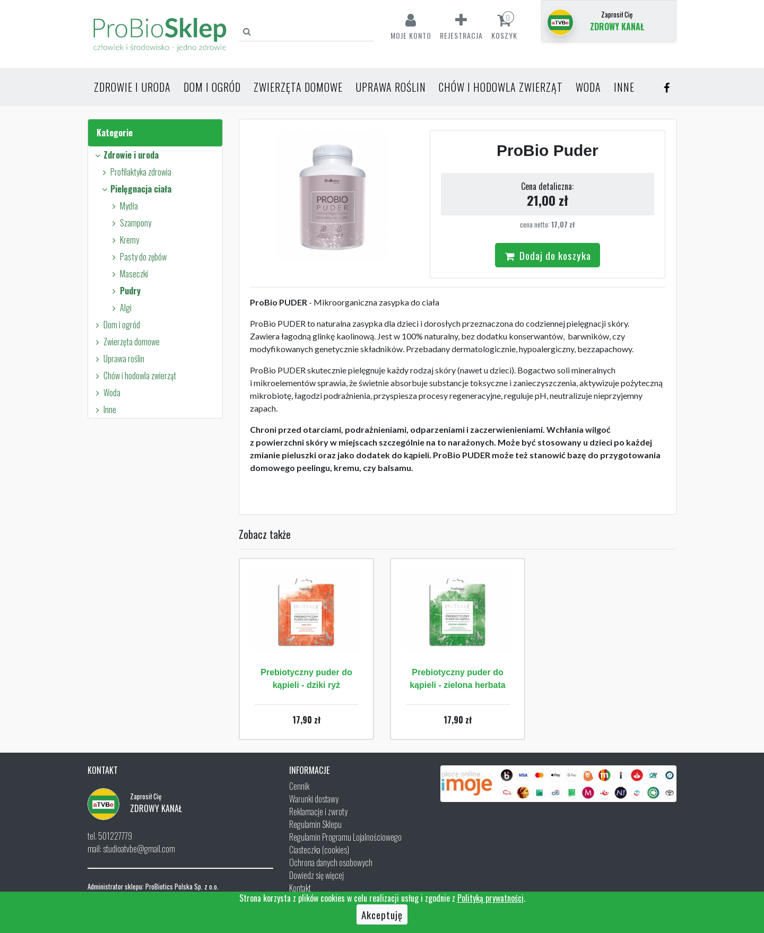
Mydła (123, 205)
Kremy (124, 239)
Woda (588, 87)
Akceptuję (382, 914)
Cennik (299, 786)
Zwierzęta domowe (298, 87)
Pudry (125, 290)
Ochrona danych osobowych (330, 862)
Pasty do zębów (138, 256)
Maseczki (128, 273)
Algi (120, 307)
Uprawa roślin (390, 87)
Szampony (130, 222)
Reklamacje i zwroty (318, 811)
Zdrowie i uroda (132, 87)
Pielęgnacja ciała (135, 188)
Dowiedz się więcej (316, 875)
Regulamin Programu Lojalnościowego (345, 837)
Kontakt (300, 888)
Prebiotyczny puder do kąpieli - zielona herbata (458, 679)
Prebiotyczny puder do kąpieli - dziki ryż (306, 679)
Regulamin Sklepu (315, 824)
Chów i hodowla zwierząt (501, 87)
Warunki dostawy (313, 798)
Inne (624, 87)
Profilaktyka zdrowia (135, 171)
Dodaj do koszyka (547, 255)
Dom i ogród (212, 87)
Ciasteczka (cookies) (319, 849)
